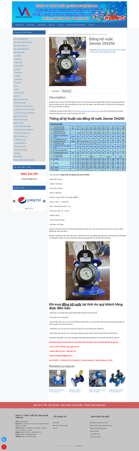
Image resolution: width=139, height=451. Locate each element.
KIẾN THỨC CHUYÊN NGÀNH (76, 25)
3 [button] (29, 208)
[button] (14, 201)
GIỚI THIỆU (30, 25)
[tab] (55, 91)
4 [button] (30, 208)
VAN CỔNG (18, 55)
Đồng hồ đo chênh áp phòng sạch (100, 425)
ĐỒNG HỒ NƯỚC (59, 34)
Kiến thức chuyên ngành (60, 425)
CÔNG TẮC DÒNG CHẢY (21, 99)
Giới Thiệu (56, 422)
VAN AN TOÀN (19, 66)
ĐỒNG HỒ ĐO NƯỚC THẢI (22, 133)
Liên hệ (55, 428)
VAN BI (17, 89)
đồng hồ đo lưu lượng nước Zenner (89, 111)
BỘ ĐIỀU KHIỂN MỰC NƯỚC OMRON (24, 160)
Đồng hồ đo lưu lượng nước (98, 428)
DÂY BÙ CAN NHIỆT (20, 146)
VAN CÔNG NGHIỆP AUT (21, 45)
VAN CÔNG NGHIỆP (19, 52)
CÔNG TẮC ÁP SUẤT (20, 102)
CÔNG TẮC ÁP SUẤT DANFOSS (24, 106)
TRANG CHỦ (19, 25)
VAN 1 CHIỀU (18, 62)
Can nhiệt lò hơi (95, 434)
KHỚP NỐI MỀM (18, 156)
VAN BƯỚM (18, 59)
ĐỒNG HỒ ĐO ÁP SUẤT (21, 116)
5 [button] (32, 208)
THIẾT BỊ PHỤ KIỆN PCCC (21, 136)
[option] (29, 200)
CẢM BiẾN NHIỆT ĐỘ (21, 143)
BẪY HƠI (17, 96)
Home (51, 34)
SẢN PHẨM (41, 25)
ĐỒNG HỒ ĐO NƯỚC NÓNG (23, 126)
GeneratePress (78, 445)
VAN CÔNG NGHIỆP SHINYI (21, 49)
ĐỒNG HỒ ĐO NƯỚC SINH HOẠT (77, 34)
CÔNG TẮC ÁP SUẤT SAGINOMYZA (25, 113)
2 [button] (27, 208)
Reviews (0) (66, 91)
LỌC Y (16, 86)
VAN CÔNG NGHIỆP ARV (21, 39)
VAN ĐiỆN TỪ (18, 79)
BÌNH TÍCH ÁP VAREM (21, 150)
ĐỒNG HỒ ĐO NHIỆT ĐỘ (21, 119)
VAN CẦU (17, 69)
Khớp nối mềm (94, 431)
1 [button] (26, 208)
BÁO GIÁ (51, 25)
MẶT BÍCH (17, 153)
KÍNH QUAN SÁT (19, 92)
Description (56, 91)
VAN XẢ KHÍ (18, 82)
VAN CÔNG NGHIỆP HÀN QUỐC (23, 42)
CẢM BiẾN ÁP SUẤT (20, 139)
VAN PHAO (18, 76)
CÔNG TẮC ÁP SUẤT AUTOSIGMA (25, 109)
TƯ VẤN (60, 25)
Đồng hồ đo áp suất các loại (99, 422)
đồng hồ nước (72, 304)
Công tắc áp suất (95, 437)
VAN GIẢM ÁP (19, 72)
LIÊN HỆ (91, 25)
